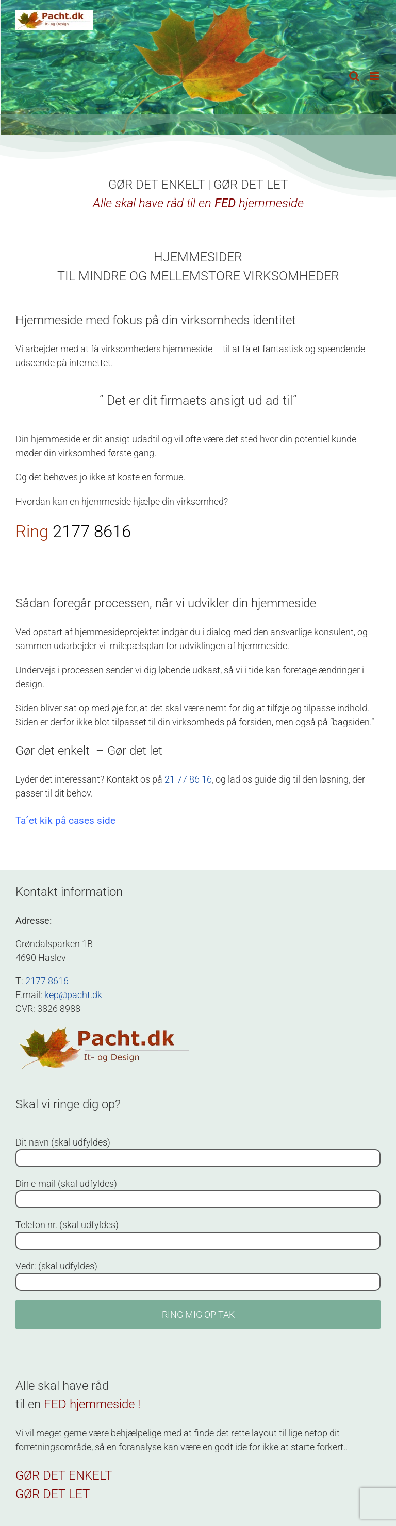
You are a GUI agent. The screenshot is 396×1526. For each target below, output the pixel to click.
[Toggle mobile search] (354, 76)
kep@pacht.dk (73, 994)
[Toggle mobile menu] (375, 76)
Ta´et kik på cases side (65, 820)
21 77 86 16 (188, 779)
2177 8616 (92, 531)
